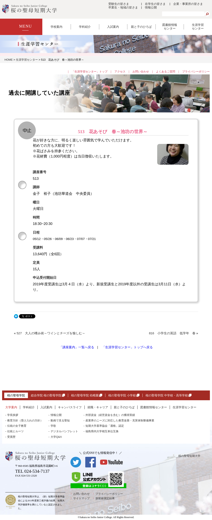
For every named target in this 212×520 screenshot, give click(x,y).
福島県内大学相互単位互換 (101, 431)
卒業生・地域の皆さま (123, 7)
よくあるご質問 (165, 71)
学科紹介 (85, 26)
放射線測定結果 (105, 498)
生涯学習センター (198, 26)
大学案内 (11, 407)
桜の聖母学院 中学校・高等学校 (168, 395)
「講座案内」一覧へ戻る (76, 347)
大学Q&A (56, 436)
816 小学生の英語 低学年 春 (172, 333)
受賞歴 (11, 436)
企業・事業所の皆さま (188, 4)
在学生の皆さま (155, 4)
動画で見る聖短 (60, 420)
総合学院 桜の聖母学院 (48, 395)
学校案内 (56, 26)
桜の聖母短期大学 (189, 455)
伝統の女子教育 (16, 425)
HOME (8, 59)
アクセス (119, 71)
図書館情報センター (169, 26)
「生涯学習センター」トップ (89, 71)
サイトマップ (81, 498)
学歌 (53, 425)
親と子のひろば (141, 26)
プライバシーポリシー (196, 71)
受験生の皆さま (118, 4)
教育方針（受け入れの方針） (25, 420)
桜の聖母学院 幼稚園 (86, 395)
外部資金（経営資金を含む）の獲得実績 (110, 415)
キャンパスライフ (70, 407)
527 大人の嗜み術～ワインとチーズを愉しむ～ (51, 333)
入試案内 (113, 26)
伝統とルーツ (15, 431)
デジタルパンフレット (64, 431)
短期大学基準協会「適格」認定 (104, 425)
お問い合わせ (140, 71)
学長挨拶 (12, 415)
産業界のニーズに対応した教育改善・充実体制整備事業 (119, 420)
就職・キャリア (97, 407)
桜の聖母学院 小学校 (123, 395)
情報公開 (151, 7)
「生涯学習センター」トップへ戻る (127, 347)
